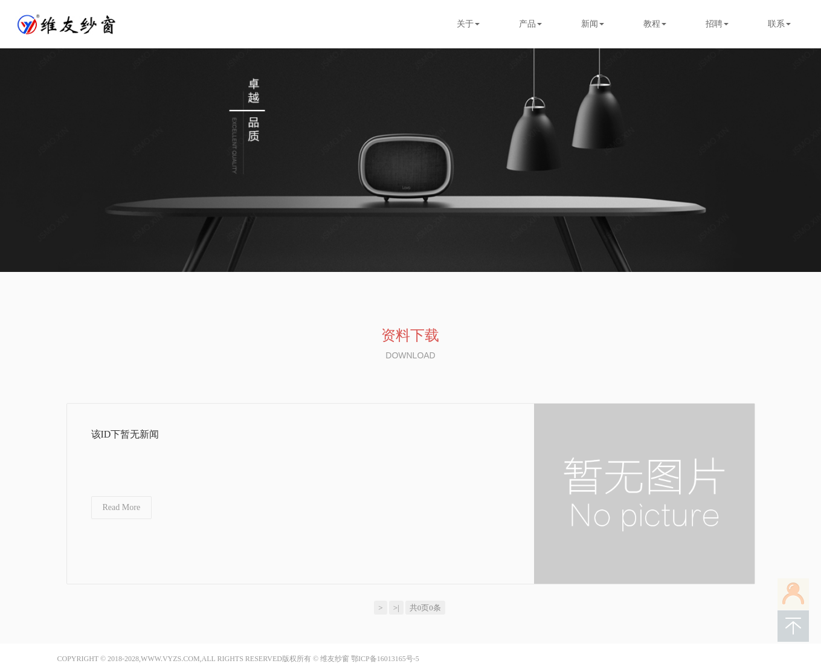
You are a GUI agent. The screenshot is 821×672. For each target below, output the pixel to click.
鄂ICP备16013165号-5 (385, 658)
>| (396, 607)
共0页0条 (425, 607)
